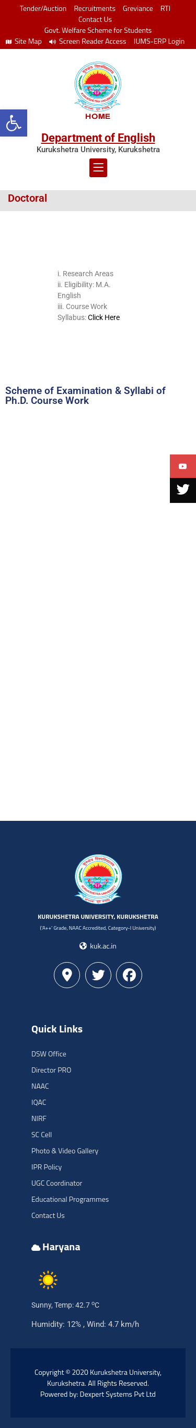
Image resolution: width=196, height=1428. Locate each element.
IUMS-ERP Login (159, 40)
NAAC (40, 1085)
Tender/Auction (43, 8)
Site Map (24, 40)
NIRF (39, 1118)
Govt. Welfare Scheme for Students (98, 29)
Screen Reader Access (87, 40)
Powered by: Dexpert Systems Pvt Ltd (98, 1393)
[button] (13, 123)
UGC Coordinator (56, 1182)
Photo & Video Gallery (64, 1150)
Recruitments (95, 8)
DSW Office (48, 1053)
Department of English (98, 137)
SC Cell (41, 1134)
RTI (165, 8)
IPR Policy (46, 1166)
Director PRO (51, 1069)
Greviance (138, 8)
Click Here (104, 317)
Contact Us (95, 19)
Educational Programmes (70, 1198)
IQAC (38, 1102)
